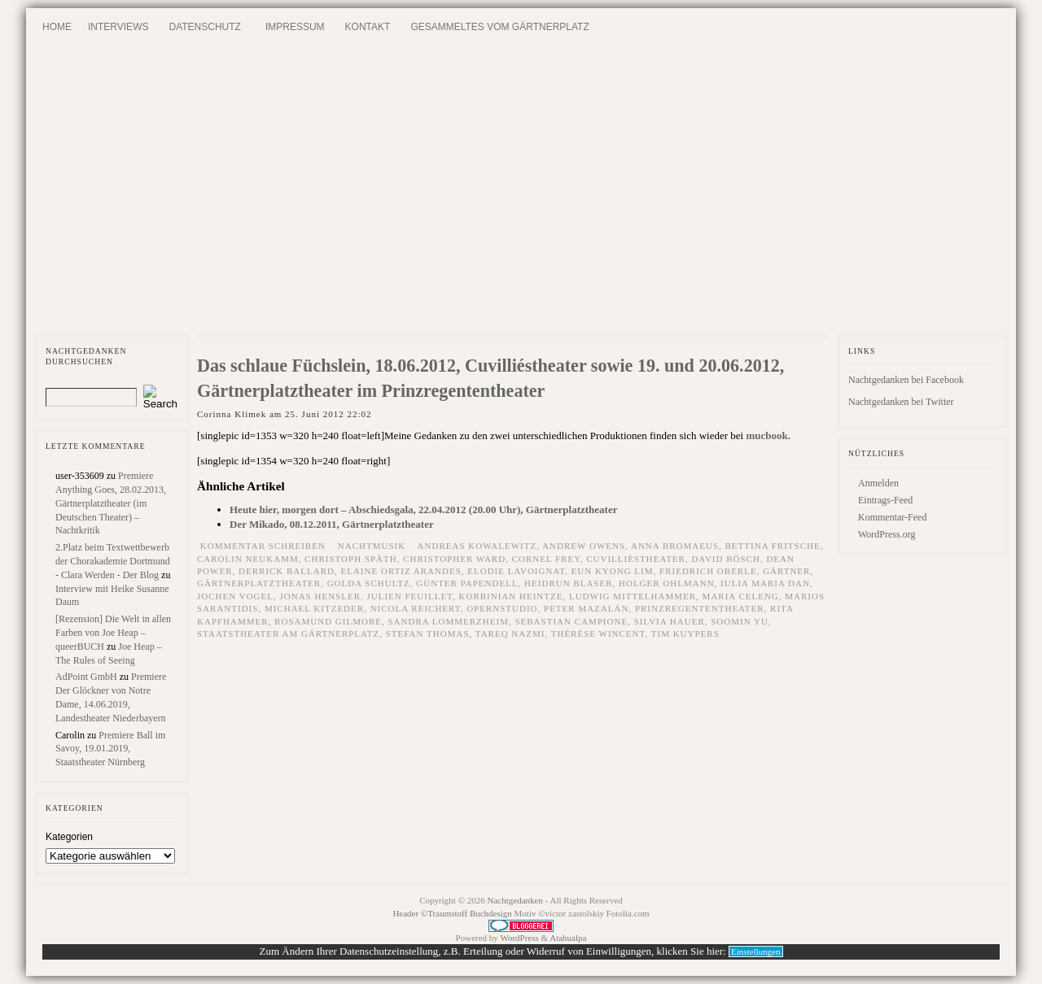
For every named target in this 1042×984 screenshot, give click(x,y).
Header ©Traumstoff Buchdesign (453, 913)
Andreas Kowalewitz (477, 546)
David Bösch (725, 559)
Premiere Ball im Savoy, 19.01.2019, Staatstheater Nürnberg (110, 748)
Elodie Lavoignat (516, 571)
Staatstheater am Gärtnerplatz (288, 633)
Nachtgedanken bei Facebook (906, 379)
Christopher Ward (454, 559)
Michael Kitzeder (314, 608)
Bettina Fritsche (773, 546)
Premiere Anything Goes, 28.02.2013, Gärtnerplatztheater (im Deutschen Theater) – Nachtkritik (110, 503)
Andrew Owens (583, 546)
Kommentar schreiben (263, 546)
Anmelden (878, 483)
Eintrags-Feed (885, 500)
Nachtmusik (371, 546)
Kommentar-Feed (892, 517)
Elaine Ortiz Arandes (400, 571)
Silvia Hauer (669, 621)
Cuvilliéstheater (635, 559)
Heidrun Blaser (568, 583)
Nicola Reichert (415, 608)
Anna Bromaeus (675, 546)
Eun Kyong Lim (612, 571)
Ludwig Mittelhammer (632, 596)
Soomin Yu (739, 621)
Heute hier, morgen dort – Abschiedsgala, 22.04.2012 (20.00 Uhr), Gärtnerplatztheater (424, 509)
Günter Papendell (467, 583)
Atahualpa (567, 938)
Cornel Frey (546, 559)
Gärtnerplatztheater (259, 583)
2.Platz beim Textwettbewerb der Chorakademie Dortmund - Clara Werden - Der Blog (112, 561)
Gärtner (786, 571)
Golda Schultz (368, 583)
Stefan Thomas (428, 633)
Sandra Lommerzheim (447, 621)
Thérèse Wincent (598, 633)
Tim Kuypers (685, 633)
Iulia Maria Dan (765, 583)
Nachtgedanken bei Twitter (901, 401)
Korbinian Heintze (511, 596)
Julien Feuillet (409, 596)
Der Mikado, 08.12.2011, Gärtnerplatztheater (332, 524)
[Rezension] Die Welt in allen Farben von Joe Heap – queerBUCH (113, 632)
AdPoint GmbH (86, 676)
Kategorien (69, 836)
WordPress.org (886, 534)
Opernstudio (501, 608)
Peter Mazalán (586, 608)
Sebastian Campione (571, 621)
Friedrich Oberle (708, 571)
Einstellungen (756, 951)
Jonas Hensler (320, 596)
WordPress (519, 938)
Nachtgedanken (515, 900)
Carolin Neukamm (248, 559)
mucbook (766, 435)
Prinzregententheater (699, 608)
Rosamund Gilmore (328, 621)
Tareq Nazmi (510, 633)
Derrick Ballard (287, 571)
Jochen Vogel (235, 596)
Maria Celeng (741, 596)
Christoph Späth (350, 559)
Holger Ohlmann (667, 583)
